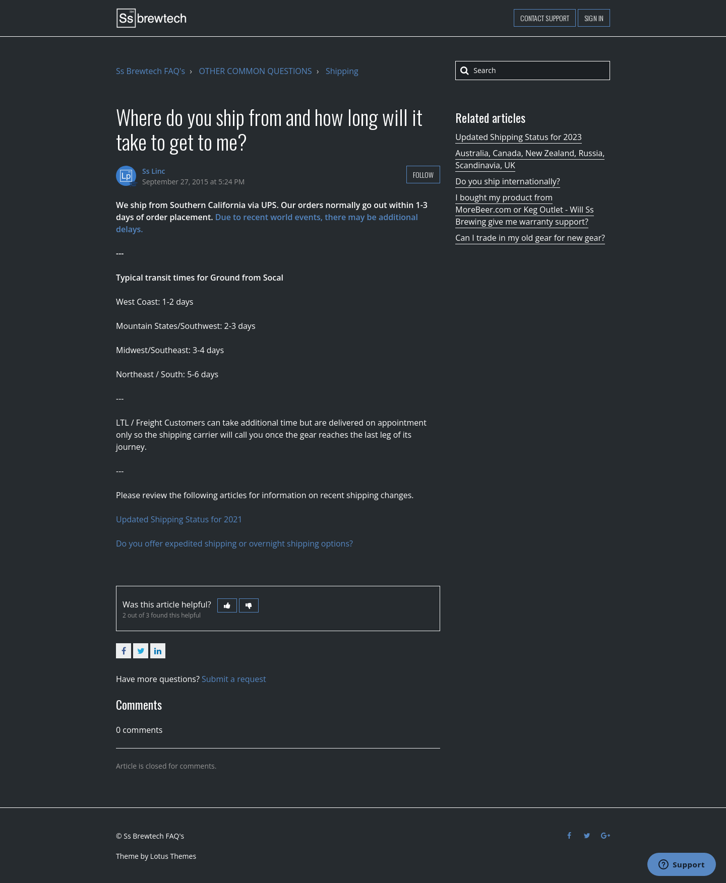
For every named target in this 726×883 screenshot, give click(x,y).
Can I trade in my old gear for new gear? (530, 237)
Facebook (123, 650)
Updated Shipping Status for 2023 (518, 137)
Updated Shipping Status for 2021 (179, 519)
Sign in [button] (593, 18)
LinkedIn (157, 650)
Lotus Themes (173, 856)
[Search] (532, 70)
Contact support (545, 18)
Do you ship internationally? (507, 181)
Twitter (140, 650)
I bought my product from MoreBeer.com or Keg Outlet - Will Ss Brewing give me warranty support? (524, 209)
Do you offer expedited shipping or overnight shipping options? (234, 543)
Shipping (342, 71)
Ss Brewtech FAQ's (150, 71)
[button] (227, 605)
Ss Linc (153, 171)
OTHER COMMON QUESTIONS (255, 71)
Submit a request (234, 679)
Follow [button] (423, 174)
